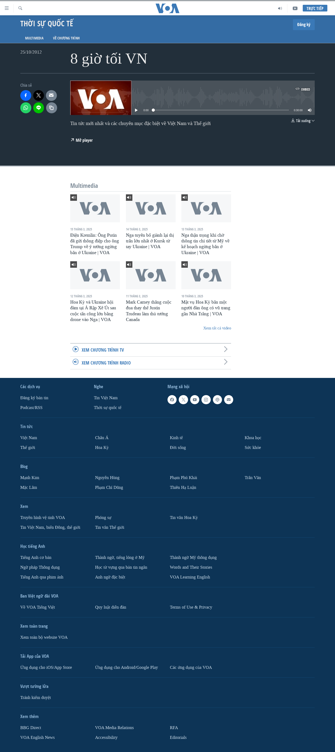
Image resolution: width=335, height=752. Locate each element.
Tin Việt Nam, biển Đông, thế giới (50, 527)
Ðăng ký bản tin (34, 398)
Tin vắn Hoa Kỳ (184, 517)
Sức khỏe (253, 447)
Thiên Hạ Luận (183, 487)
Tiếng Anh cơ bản (35, 557)
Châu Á (101, 438)
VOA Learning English (190, 577)
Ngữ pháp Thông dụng (40, 567)
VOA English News (37, 737)
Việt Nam (28, 438)
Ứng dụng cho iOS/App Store (46, 667)
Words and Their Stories (191, 567)
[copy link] (51, 107)
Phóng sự (103, 517)
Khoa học (253, 438)
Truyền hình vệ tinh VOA (42, 517)
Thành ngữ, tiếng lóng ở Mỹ (120, 557)
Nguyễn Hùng (107, 477)
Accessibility (106, 737)
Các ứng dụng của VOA (191, 667)
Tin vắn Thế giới (109, 527)
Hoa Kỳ (102, 447)
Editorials (178, 737)
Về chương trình (66, 38)
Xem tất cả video (217, 328)
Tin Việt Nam (106, 398)
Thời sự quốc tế (107, 407)
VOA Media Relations (114, 727)
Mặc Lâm (28, 487)
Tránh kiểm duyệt (35, 697)
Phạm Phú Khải (183, 477)
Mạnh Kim (29, 477)
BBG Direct (30, 727)
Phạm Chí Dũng (109, 487)
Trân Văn (253, 477)
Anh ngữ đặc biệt (110, 577)
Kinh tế (176, 438)
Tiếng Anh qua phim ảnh (41, 577)
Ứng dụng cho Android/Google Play (126, 667)
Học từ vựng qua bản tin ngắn (121, 567)
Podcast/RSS (31, 407)
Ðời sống (178, 447)
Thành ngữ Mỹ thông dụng (193, 557)
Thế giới (27, 447)
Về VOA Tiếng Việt (37, 607)
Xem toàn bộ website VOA (44, 637)
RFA (174, 727)
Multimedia (34, 38)
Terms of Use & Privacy (191, 607)
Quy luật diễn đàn (110, 607)
